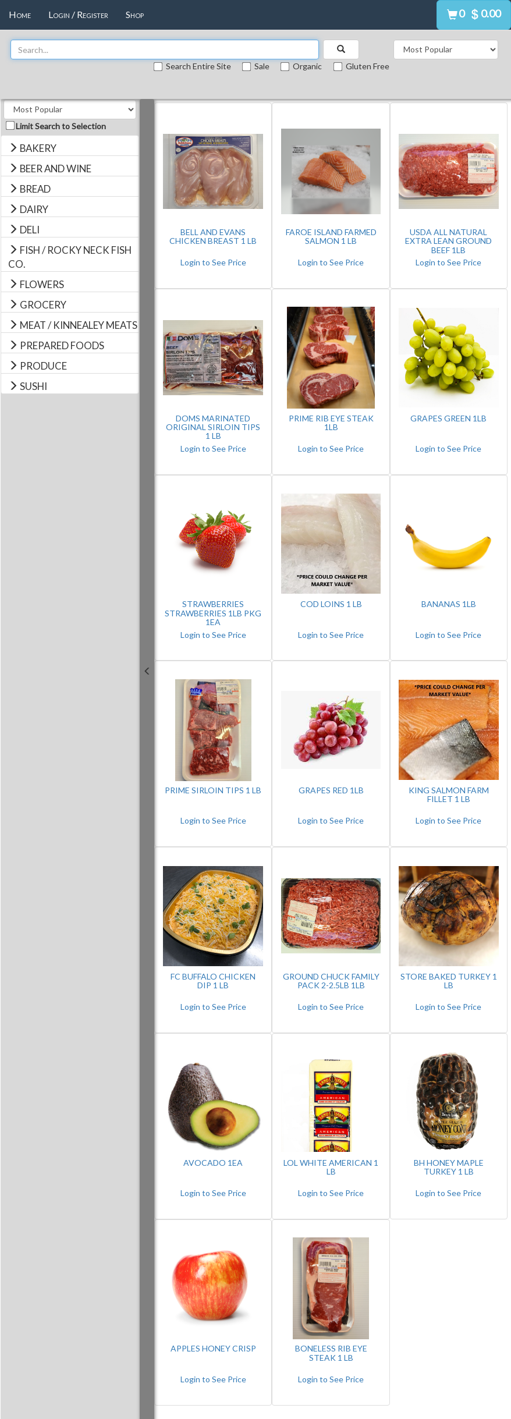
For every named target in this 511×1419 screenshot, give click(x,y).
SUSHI (27, 386)
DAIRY (28, 209)
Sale (256, 66)
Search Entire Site (193, 66)
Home (20, 14)
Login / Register (78, 14)
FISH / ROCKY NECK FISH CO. (70, 257)
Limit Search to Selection (56, 126)
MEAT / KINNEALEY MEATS (72, 325)
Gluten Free (362, 66)
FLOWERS (36, 284)
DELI (24, 230)
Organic (302, 66)
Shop (135, 14)
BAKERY (32, 148)
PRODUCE (37, 366)
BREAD (29, 189)
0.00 (491, 13)
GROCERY (37, 305)
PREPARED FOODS (56, 345)
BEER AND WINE (49, 168)
